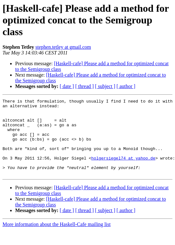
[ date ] (67, 86)
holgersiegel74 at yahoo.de (123, 170)
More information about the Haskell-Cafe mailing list (57, 239)
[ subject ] (105, 86)
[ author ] (126, 86)
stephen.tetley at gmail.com (63, 47)
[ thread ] (84, 86)
